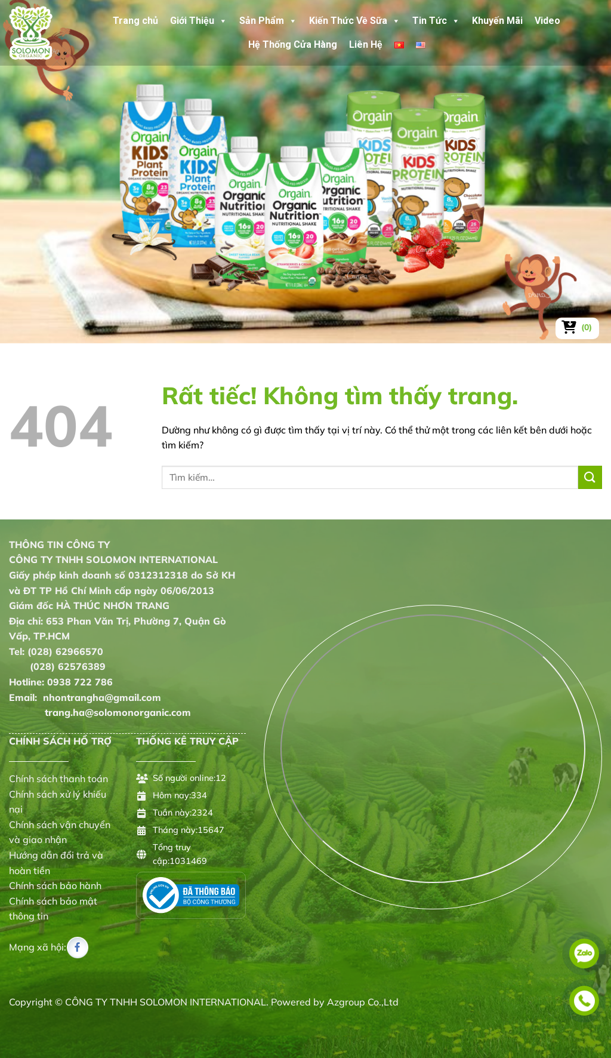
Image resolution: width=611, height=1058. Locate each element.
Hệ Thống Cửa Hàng (292, 44)
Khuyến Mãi (497, 20)
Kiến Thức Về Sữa (354, 21)
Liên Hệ (365, 44)
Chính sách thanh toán (58, 779)
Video (547, 20)
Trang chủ (135, 20)
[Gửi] (590, 477)
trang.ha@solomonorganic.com (100, 712)
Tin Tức (436, 21)
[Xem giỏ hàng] (577, 327)
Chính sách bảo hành (55, 885)
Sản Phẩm (268, 21)
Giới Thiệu (198, 21)
